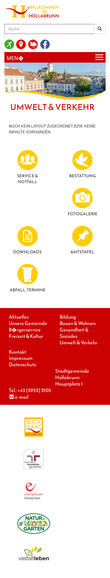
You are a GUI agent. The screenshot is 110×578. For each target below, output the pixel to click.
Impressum (21, 358)
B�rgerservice (25, 329)
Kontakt (17, 352)
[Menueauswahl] (55, 57)
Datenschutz (22, 364)
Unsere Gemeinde (28, 323)
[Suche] (49, 29)
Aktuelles (19, 317)
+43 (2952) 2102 (34, 390)
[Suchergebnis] (100, 29)
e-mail (21, 397)
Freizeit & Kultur (26, 336)
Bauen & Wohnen (78, 323)
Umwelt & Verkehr (78, 342)
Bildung (68, 317)
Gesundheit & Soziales (74, 333)
